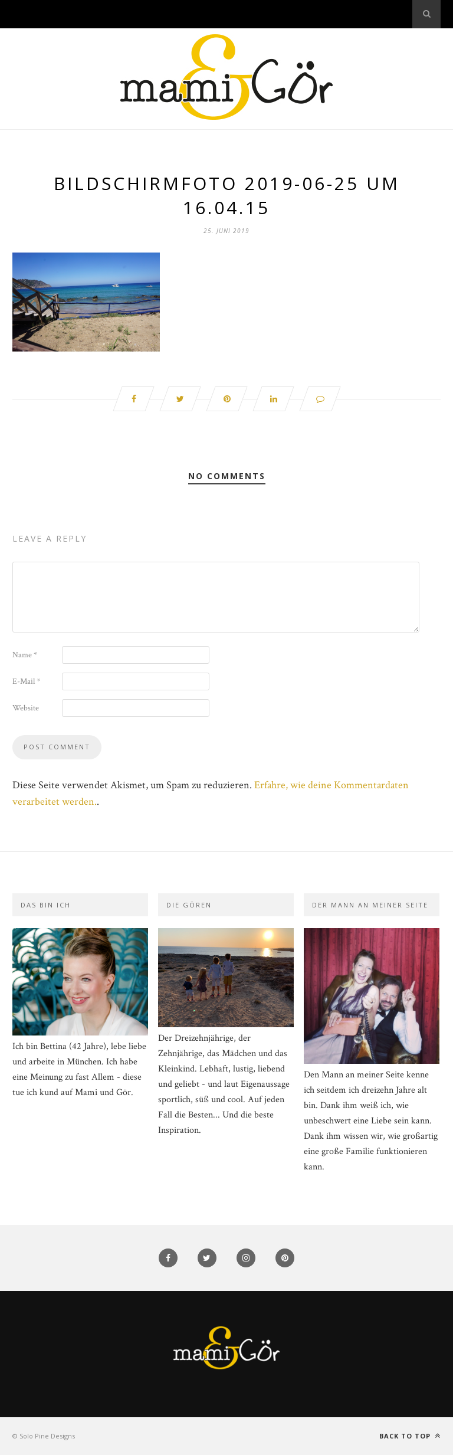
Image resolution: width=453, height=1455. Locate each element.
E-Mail (26, 681)
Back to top (410, 1435)
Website (25, 708)
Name (24, 655)
